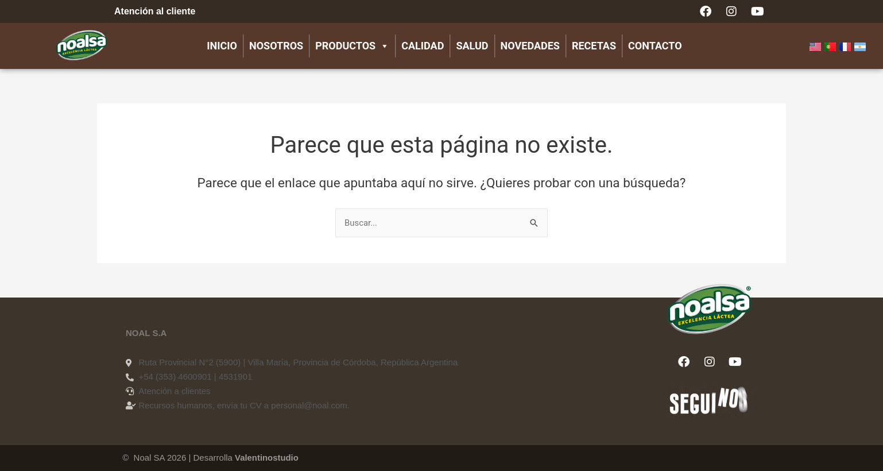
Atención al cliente (154, 11)
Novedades (530, 46)
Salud (472, 46)
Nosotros (276, 46)
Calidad (422, 46)
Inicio (222, 46)
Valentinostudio (267, 458)
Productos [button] (352, 46)
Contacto (655, 46)
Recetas (594, 46)
